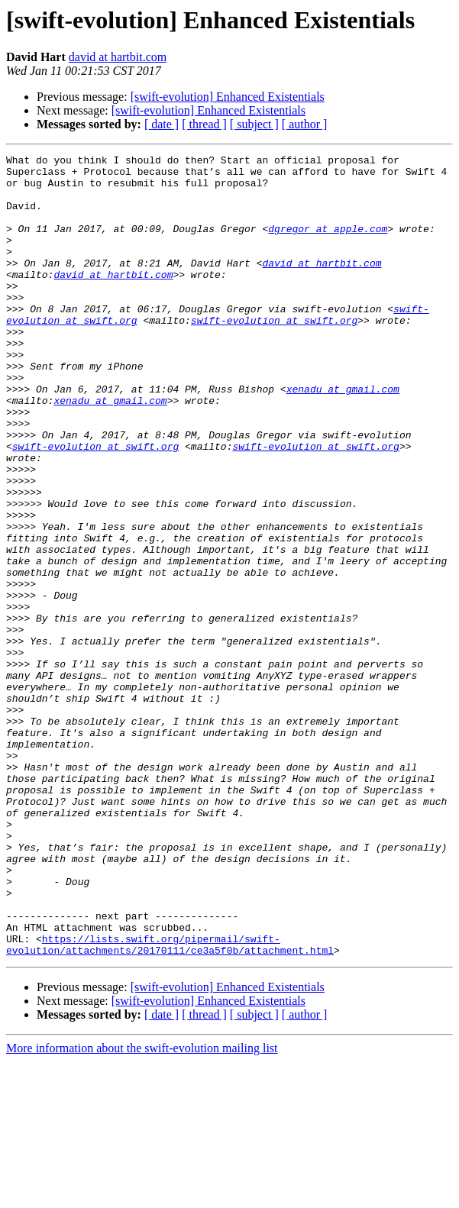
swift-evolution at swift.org (274, 354)
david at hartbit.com (117, 56)
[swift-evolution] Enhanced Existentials (228, 96)
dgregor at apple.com (327, 244)
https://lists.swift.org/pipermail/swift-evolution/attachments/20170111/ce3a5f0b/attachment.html (170, 1089)
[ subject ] (254, 124)
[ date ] (161, 124)
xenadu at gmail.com (342, 437)
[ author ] (305, 124)
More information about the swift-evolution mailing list (142, 1194)
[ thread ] (204, 124)
